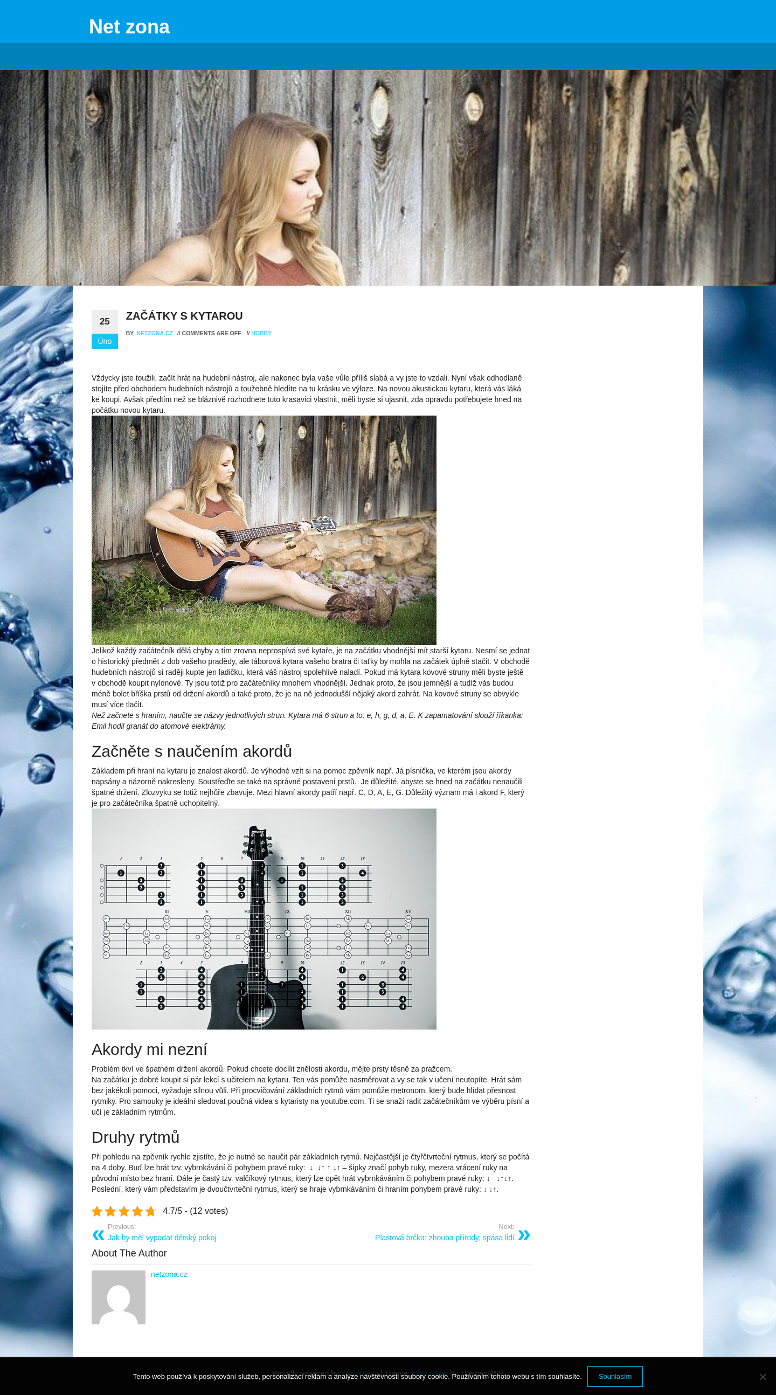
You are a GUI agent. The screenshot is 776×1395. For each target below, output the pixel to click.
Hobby (261, 333)
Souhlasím (615, 1376)
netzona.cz (155, 333)
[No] (762, 1376)
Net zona (129, 27)
